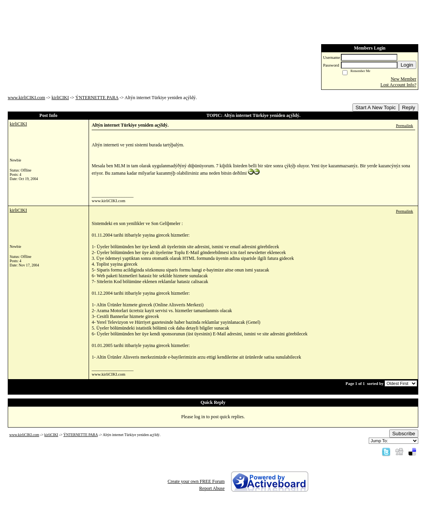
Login (406, 65)
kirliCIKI (60, 97)
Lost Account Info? (398, 85)
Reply (408, 107)
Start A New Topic (376, 107)
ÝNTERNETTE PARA (96, 97)
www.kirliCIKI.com (26, 97)
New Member (403, 79)
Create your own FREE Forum (196, 481)
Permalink (404, 125)
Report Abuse (212, 488)
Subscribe (403, 433)
